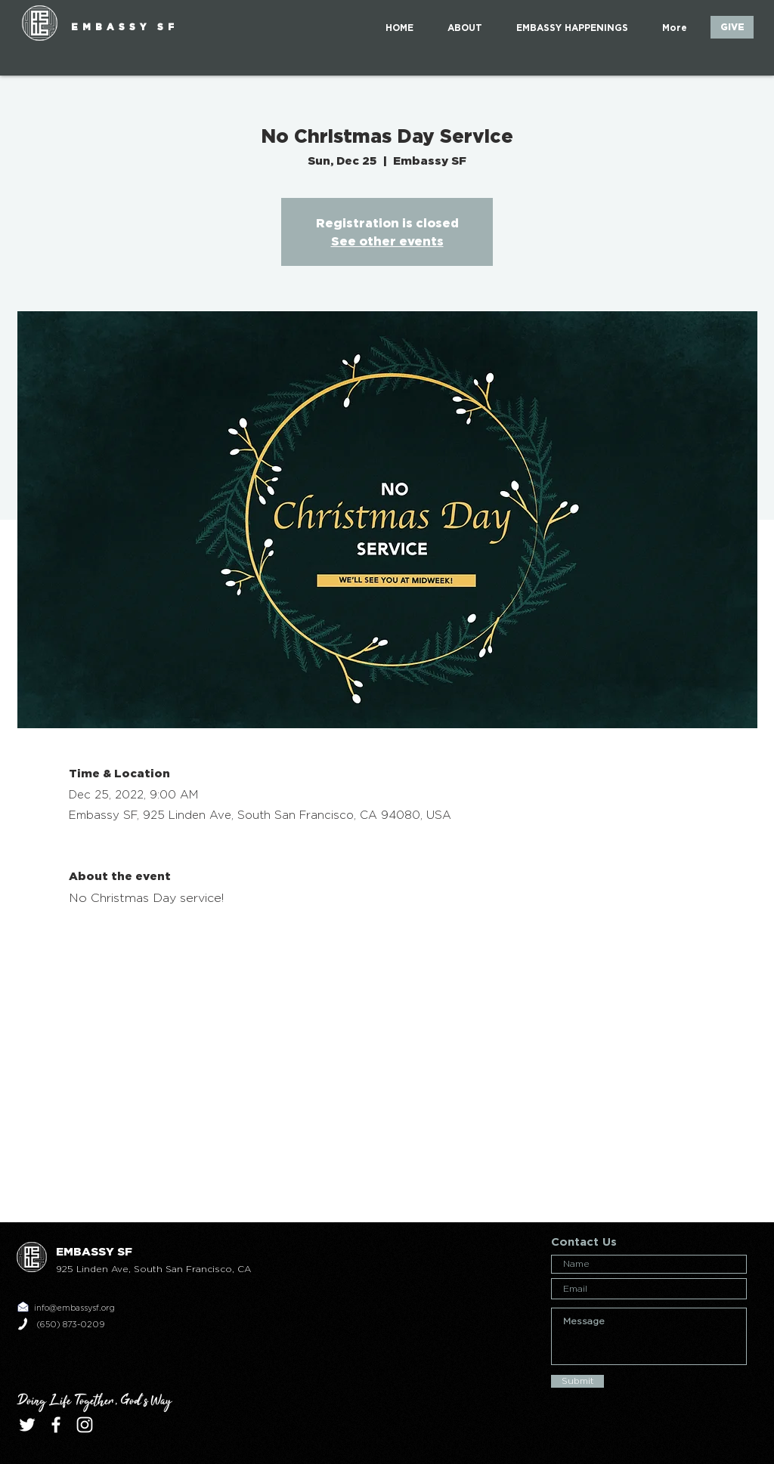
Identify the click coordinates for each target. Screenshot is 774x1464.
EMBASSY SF (124, 27)
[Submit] (577, 1381)
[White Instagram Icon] (84, 1424)
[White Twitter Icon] (27, 1424)
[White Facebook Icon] (56, 1424)
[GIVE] (732, 27)
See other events (387, 241)
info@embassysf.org (74, 1307)
